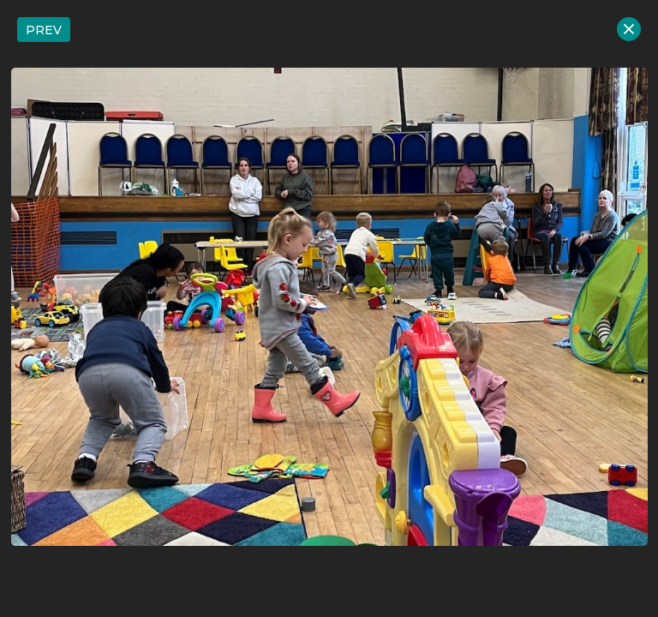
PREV (44, 30)
